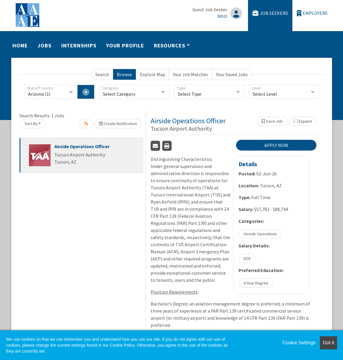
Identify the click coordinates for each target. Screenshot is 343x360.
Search (102, 74)
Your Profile (125, 45)
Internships (78, 45)
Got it (328, 342)
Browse (124, 74)
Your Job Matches (190, 74)
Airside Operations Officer (81, 146)
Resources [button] (169, 45)
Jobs (44, 45)
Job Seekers (270, 13)
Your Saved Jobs (232, 74)
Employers (312, 13)
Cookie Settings (298, 342)
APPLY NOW (276, 145)
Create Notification (118, 123)
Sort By (31, 123)
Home (20, 45)
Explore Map (152, 74)
